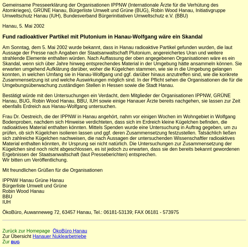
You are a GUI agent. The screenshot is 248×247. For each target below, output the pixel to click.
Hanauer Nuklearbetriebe (59, 236)
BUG (15, 242)
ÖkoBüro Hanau (70, 230)
